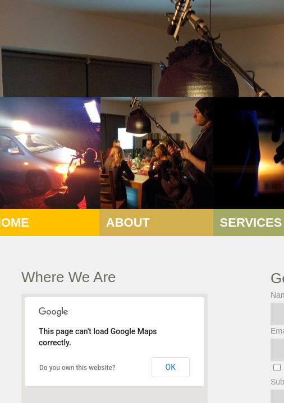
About (128, 222)
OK (171, 367)
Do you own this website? (77, 368)
